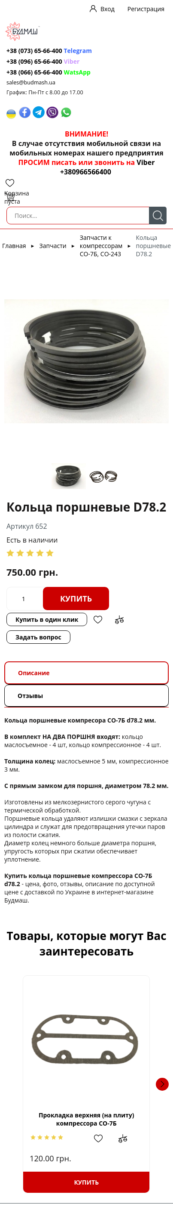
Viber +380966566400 (107, 167)
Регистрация (145, 9)
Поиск (158, 215)
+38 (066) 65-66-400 (34, 72)
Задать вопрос (38, 637)
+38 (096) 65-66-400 (34, 61)
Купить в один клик (46, 619)
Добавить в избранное (98, 619)
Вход (107, 9)
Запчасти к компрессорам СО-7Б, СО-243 (101, 245)
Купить (76, 598)
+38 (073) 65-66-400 (34, 51)
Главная (14, 246)
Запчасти (53, 246)
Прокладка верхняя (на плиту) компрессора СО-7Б (86, 1119)
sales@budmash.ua (30, 82)
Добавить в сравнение (119, 619)
